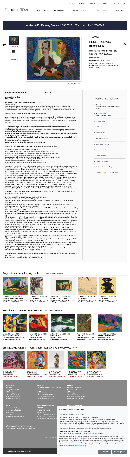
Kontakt (82, 3)
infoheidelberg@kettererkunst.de (47, 418)
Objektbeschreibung (16, 92)
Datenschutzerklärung (79, 445)
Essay (48, 92)
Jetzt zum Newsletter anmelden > (55, 437)
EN (118, 3)
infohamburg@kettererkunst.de (46, 398)
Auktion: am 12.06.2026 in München (55, 25)
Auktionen (42, 10)
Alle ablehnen (104, 452)
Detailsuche (120, 10)
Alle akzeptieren (119, 452)
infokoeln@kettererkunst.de (15, 416)
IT (120, 3)
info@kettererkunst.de (13, 398)
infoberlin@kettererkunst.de (76, 398)
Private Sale (79, 10)
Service (72, 3)
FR (124, 3)
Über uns (103, 3)
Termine (92, 3)
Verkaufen (59, 10)
